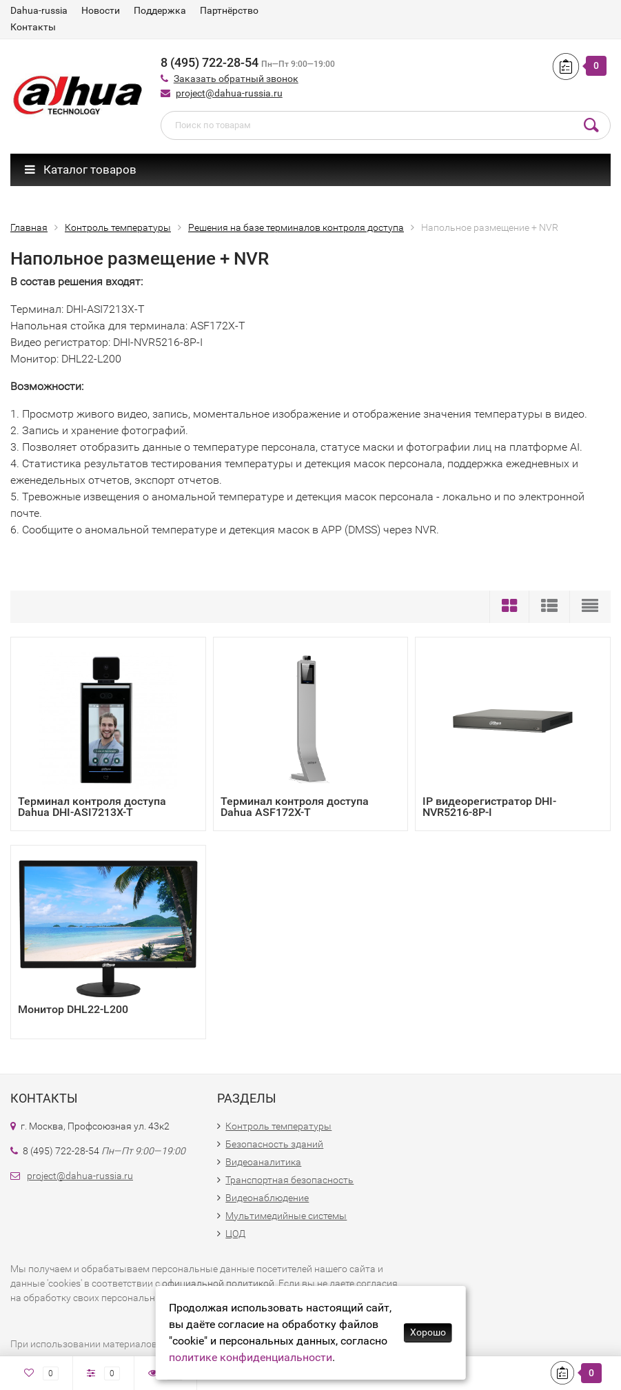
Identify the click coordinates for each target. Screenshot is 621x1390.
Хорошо (428, 1332)
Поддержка (160, 10)
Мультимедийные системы (286, 1215)
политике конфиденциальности (250, 1357)
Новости (100, 10)
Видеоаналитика (263, 1161)
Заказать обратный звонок (236, 78)
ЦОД (235, 1233)
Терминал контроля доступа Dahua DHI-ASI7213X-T (92, 807)
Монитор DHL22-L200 (73, 1009)
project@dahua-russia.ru (229, 93)
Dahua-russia (39, 10)
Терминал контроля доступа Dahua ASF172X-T (295, 807)
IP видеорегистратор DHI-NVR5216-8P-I (489, 807)
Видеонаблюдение (267, 1197)
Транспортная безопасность (289, 1179)
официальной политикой (218, 1283)
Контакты (33, 26)
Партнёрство (229, 10)
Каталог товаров (80, 169)
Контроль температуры (278, 1126)
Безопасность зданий (274, 1143)
